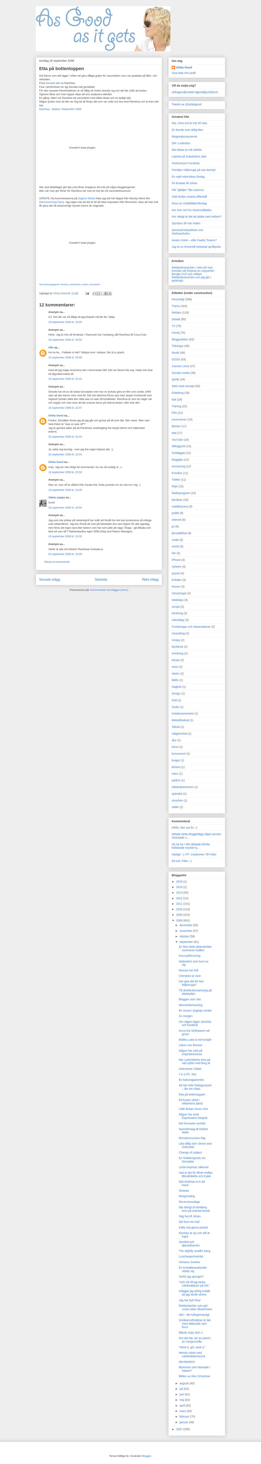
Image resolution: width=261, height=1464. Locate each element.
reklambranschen (183, 787)
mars (183, 1411)
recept (176, 606)
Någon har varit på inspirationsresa (190, 1052)
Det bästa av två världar (187, 149)
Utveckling (178, 633)
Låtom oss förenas (190, 1045)
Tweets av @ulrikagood (186, 104)
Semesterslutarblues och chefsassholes (187, 231)
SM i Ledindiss (181, 143)
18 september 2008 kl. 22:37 (65, 407)
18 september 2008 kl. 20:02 (65, 339)
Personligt (178, 299)
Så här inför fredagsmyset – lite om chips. (195, 1087)
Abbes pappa (56, 497)
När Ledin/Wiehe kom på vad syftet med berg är (194, 1061)
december (186, 925)
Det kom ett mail (189, 1221)
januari (184, 1422)
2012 (179, 898)
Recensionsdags (189, 1201)
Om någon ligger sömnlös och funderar (195, 1023)
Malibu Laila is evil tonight (195, 1039)
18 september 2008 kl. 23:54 (65, 507)
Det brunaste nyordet (192, 1123)
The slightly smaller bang (194, 1251)
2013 (179, 892)
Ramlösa (64, 284)
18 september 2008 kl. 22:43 (65, 436)
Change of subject (190, 1152)
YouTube (177, 439)
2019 (179, 881)
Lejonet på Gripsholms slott (189, 156)
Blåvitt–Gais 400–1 (191, 1332)
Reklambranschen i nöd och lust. (192, 267)
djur (174, 740)
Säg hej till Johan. (190, 1216)
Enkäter (176, 579)
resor (175, 666)
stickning (177, 613)
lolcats (176, 660)
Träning (176, 406)
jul (173, 526)
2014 (179, 887)
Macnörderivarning (190, 1005)
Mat (174, 433)
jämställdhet (179, 533)
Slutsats (184, 1190)
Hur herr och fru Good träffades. (192, 210)
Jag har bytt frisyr (190, 1300)
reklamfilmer (75, 284)
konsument (179, 753)
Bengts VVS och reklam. (187, 274)
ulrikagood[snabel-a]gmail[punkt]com (195, 92)
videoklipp (178, 620)
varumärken (94, 284)
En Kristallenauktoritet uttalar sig (193, 1269)
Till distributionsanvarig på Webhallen (195, 992)
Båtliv (175, 680)
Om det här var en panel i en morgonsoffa (195, 1339)
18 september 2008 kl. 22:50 (65, 472)
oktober (184, 936)
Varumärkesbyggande (49, 284)
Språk (175, 379)
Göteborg (178, 392)
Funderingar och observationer (191, 626)
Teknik (176, 727)
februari (184, 1416)
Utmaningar (179, 593)
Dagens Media (86, 198)
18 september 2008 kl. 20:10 (65, 378)
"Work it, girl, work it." (192, 1347)
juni (182, 1394)
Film (174, 412)
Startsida (101, 579)
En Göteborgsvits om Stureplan (192, 1159)
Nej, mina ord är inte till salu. (190, 123)
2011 (179, 903)
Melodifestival (180, 720)
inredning (178, 653)
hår (174, 553)
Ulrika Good (55, 415)
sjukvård (177, 793)
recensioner (179, 419)
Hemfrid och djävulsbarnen (189, 1243)
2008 (179, 920)
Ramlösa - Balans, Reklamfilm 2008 (60, 109)
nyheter (176, 566)
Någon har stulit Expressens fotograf (193, 1116)
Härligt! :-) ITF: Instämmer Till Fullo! (194, 854)
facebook (177, 646)
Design (176, 693)
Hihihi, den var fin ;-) (184, 827)
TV (173, 326)
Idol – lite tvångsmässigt (194, 1314)
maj (182, 1399)
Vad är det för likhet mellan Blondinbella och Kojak (196, 1174)
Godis (175, 707)
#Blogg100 (178, 446)
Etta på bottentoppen (192, 1094)
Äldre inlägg (150, 579)
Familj (175, 332)
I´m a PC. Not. (188, 1074)
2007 (179, 1429)
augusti (184, 1383)
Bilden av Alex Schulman (194, 1376)
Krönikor (177, 473)
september (186, 941)
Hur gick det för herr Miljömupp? (191, 983)
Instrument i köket (190, 1068)
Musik (175, 352)
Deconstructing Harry (51, 202)
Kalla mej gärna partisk (193, 1227)
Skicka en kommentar (57, 561)
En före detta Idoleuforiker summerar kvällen (195, 948)
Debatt (176, 319)
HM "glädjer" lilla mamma (187, 190)
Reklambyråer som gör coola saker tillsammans (195, 1307)
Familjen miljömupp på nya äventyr (194, 170)
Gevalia (50, 83)
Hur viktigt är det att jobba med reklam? (196, 216)
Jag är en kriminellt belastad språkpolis (196, 246)
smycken (177, 800)
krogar (176, 760)
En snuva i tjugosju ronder (195, 1010)
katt (174, 399)
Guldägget (178, 453)
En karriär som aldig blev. (188, 129)
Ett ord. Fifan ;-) (181, 861)
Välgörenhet (179, 733)
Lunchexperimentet (191, 1256)
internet (176, 519)
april (182, 1405)
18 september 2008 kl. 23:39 (65, 489)
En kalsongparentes (191, 1079)
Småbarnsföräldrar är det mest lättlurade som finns (195, 1324)
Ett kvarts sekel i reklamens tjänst (191, 1101)
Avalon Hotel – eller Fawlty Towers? (194, 240)
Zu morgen (186, 1016)
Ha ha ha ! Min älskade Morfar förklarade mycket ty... (191, 846)
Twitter (176, 479)
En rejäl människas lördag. (188, 176)
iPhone (176, 559)
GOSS (176, 359)
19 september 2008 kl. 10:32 (65, 536)
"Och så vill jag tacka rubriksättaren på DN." (194, 1283)
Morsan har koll (188, 970)
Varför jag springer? (191, 1276)
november (186, 930)
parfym (176, 780)
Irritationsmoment (183, 713)
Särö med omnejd (183, 386)
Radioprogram (181, 493)
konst (175, 747)
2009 (179, 914)
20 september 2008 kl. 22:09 (65, 554)
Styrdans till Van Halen (186, 223)
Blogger (146, 1455)
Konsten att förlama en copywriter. (193, 270)
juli (181, 1388)
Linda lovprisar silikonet (194, 1167)
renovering (178, 466)
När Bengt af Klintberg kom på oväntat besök (194, 1209)
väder (175, 807)
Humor (176, 586)
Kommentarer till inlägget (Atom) (109, 589)
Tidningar (178, 346)
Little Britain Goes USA (193, 1109)
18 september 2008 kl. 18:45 (65, 322)
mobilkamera (180, 506)
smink (175, 546)
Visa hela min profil (184, 73)
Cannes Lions (180, 366)
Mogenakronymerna (184, 136)
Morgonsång (187, 1196)
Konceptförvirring (189, 955)
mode (175, 540)
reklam (85, 284)
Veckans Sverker (189, 1262)
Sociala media (181, 372)
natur (175, 773)
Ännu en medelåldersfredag (189, 203)
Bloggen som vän (190, 999)
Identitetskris (187, 1361)
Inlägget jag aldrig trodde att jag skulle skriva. (194, 1292)
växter (175, 673)
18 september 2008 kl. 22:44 (65, 454)
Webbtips (178, 600)
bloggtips (177, 459)
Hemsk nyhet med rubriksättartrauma (192, 1354)
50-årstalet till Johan (184, 183)
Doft (174, 700)
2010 (179, 909)
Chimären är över (190, 975)
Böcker (176, 426)
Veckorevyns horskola (185, 163)
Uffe (50, 347)
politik (175, 513)
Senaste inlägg (49, 579)
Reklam (176, 312)
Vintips (176, 640)
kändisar (177, 499)
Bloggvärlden (180, 339)
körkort (176, 767)
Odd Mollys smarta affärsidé (189, 196)
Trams (176, 306)
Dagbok (176, 686)
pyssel (176, 573)
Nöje (175, 486)
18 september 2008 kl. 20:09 (65, 357)
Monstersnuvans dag (192, 1138)
